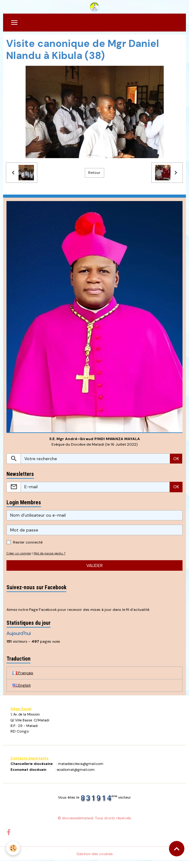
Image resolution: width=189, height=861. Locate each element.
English (21, 685)
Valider (94, 565)
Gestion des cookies (94, 853)
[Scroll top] (176, 848)
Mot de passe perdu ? (49, 553)
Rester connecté (28, 542)
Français (22, 672)
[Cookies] (13, 848)
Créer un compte (18, 553)
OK (176, 458)
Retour (94, 172)
